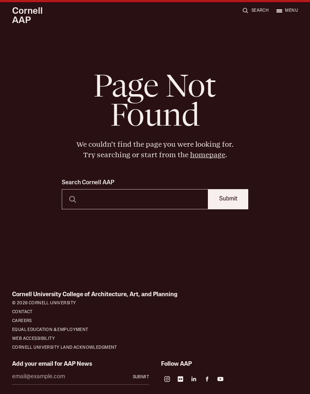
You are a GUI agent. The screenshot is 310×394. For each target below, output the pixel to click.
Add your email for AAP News (52, 364)
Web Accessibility (33, 339)
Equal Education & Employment (50, 330)
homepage (207, 155)
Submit (228, 199)
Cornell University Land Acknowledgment (64, 348)
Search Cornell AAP (88, 183)
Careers (22, 321)
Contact (22, 312)
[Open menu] (287, 10)
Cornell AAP (27, 16)
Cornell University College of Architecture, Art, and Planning (95, 295)
